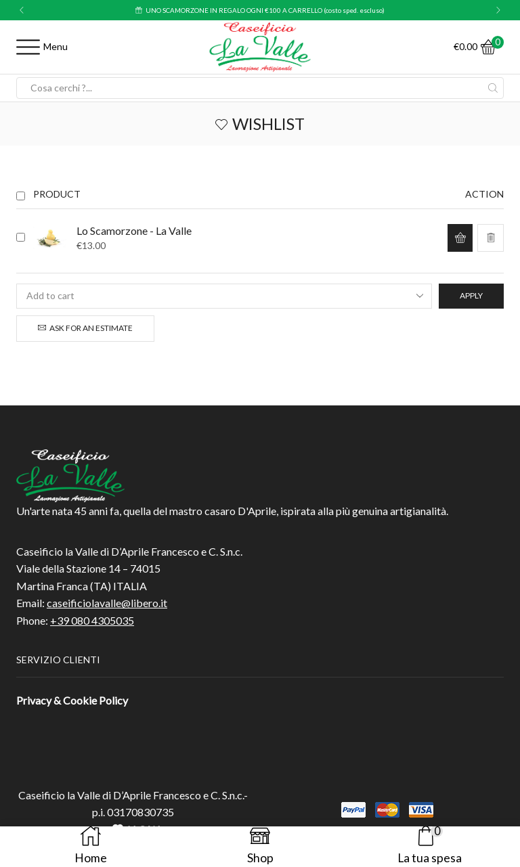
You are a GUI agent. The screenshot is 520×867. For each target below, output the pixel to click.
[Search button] (493, 88)
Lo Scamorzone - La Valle (134, 230)
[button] (21, 10)
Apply (471, 295)
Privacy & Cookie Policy (72, 700)
